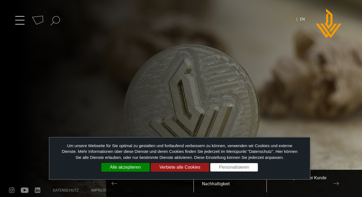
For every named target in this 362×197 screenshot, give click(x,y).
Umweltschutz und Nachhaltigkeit (220, 181)
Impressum (102, 190)
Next (336, 183)
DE (291, 19)
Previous (114, 183)
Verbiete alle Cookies (179, 167)
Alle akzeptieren (125, 167)
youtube (25, 190)
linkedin (37, 190)
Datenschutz (66, 190)
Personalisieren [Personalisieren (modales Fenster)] (234, 167)
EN (302, 19)
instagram (11, 190)
